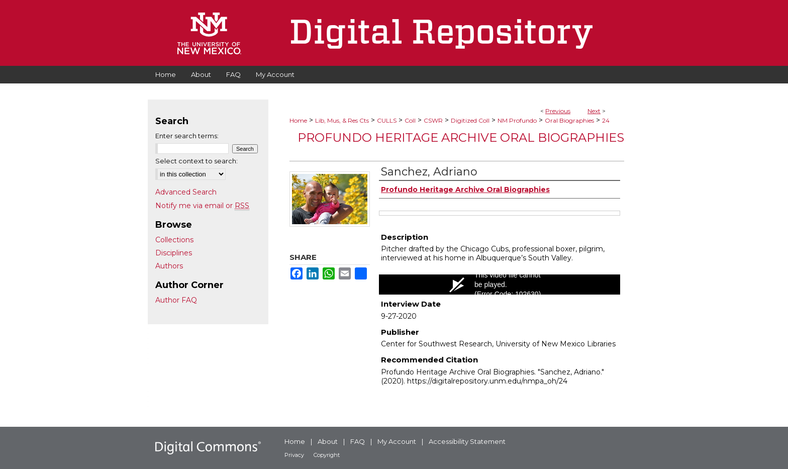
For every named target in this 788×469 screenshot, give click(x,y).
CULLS (387, 120)
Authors (169, 265)
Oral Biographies (569, 120)
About (328, 441)
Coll (410, 120)
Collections (174, 239)
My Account (396, 441)
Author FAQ (176, 300)
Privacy (294, 454)
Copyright (327, 454)
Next (594, 111)
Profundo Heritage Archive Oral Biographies (461, 137)
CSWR (433, 120)
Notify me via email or (202, 205)
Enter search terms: (187, 136)
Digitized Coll (470, 120)
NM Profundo (517, 120)
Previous (557, 111)
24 (606, 120)
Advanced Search (186, 192)
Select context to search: (196, 161)
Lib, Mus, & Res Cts (342, 120)
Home (298, 120)
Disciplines (173, 252)
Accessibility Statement (467, 441)
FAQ (357, 441)
